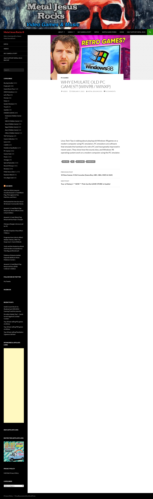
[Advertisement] (14, 385)
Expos (96, 32)
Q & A (5, 142)
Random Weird (9, 175)
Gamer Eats (7, 154)
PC (73, 161)
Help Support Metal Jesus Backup (13, 59)
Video (65, 91)
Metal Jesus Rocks (95, 91)
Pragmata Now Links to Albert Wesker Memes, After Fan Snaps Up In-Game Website (13, 239)
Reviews (6, 169)
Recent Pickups (9, 166)
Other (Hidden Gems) (12, 133)
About (60, 32)
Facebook (7, 289)
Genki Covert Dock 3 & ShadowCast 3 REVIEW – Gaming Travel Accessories (12, 309)
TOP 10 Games (8, 136)
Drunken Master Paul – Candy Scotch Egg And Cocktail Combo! (13, 316)
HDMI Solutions (9, 92)
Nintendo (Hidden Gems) (13, 116)
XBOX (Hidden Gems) (12, 121)
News (5, 101)
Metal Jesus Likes (9, 172)
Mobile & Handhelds (10, 148)
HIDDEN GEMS (9, 113)
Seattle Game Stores (109, 32)
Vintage (6, 160)
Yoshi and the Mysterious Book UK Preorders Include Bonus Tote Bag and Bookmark (14, 248)
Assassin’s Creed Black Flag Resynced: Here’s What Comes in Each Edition (13, 210)
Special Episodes (9, 163)
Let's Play (7, 95)
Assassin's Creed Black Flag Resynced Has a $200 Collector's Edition (12, 266)
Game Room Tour (9, 89)
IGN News (9, 186)
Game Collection (9, 139)
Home (122, 32)
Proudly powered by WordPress (25, 496)
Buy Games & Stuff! (84, 32)
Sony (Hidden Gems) (11, 124)
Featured (7, 86)
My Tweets (7, 281)
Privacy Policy (8, 496)
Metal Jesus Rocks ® (14, 32)
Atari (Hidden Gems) (11, 130)
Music (6, 157)
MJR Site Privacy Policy (11, 473)
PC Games (64, 78)
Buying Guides (8, 83)
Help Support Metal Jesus (136, 32)
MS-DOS (65, 161)
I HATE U (7, 145)
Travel (6, 107)
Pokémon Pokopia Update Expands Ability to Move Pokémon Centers (12, 257)
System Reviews (9, 104)
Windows (90, 161)
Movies (6, 98)
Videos (70, 32)
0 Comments (110, 91)
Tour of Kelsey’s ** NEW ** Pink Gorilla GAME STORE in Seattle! (90, 182)
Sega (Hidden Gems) (11, 127)
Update (6, 110)
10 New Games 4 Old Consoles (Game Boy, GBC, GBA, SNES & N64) (90, 173)
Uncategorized (8, 178)
